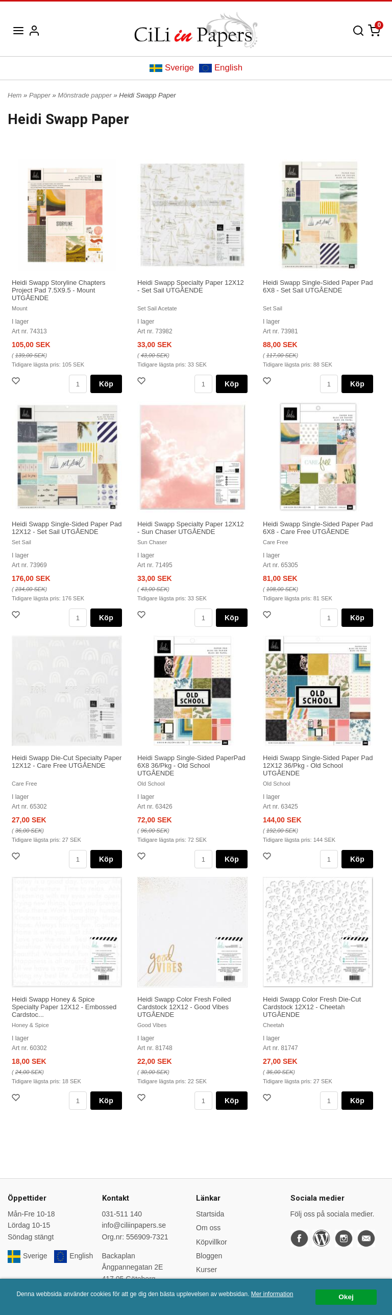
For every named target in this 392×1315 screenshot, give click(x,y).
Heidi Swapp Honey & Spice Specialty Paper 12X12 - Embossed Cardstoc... (64, 1006)
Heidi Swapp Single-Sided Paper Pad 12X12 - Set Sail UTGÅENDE (66, 527)
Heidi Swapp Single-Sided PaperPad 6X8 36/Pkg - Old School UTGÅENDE (191, 765)
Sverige (172, 67)
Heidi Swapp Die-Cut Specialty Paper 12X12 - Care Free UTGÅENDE (66, 761)
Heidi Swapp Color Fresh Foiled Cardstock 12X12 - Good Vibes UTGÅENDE (184, 1006)
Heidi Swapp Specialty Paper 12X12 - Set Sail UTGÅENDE (190, 286)
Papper (41, 95)
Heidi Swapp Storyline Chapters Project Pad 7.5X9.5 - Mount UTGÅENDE (59, 290)
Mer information (272, 1294)
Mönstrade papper (85, 95)
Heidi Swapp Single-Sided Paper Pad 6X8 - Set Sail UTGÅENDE (318, 286)
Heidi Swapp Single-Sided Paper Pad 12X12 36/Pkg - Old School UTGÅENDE (318, 765)
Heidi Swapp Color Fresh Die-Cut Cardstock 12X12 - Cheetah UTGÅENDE (312, 1006)
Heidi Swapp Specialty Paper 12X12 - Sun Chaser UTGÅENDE (190, 527)
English (220, 67)
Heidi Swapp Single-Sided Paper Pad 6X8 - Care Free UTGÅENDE (318, 527)
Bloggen (209, 1256)
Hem (14, 95)
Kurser (206, 1269)
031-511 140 (122, 1214)
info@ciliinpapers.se (134, 1225)
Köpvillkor (211, 1242)
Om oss (208, 1228)
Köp (106, 384)
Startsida (210, 1214)
